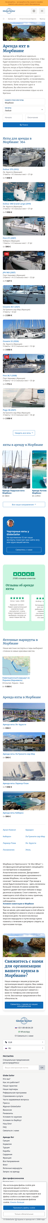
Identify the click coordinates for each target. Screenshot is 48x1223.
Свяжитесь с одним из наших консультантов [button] (24, 1005)
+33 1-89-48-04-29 (24, 1027)
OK (42, 1067)
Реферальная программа (15, 1092)
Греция (6, 1140)
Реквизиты (8, 1113)
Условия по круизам (12, 1116)
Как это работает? (11, 1082)
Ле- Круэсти (30, 843)
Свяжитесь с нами (24, 549)
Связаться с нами (24, 1035)
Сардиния (7, 1154)
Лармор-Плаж (9, 843)
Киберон (7, 836)
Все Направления (11, 1161)
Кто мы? (6, 1079)
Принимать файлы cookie (24, 1207)
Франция (7, 1158)
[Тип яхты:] (24, 109)
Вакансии (7, 1110)
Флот (5, 1164)
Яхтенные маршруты (12, 1168)
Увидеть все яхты (24, 433)
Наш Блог (7, 1123)
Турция (6, 1147)
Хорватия (7, 1144)
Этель (28, 849)
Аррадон (29, 829)
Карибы (6, 1151)
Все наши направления (24, 504)
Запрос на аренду (11, 1171)
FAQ (5, 1127)
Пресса (6, 1103)
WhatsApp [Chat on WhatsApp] (24, 1031)
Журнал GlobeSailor (12, 1106)
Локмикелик (9, 849)
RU (24, 1048)
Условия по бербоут (12, 1120)
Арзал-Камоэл (9, 829)
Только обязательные (24, 1214)
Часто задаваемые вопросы (16, 1099)
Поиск (24, 124)
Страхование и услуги (13, 1096)
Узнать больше (17, 1202)
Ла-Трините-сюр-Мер (35, 836)
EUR (24, 1042)
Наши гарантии (10, 1085)
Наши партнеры (10, 1089)
